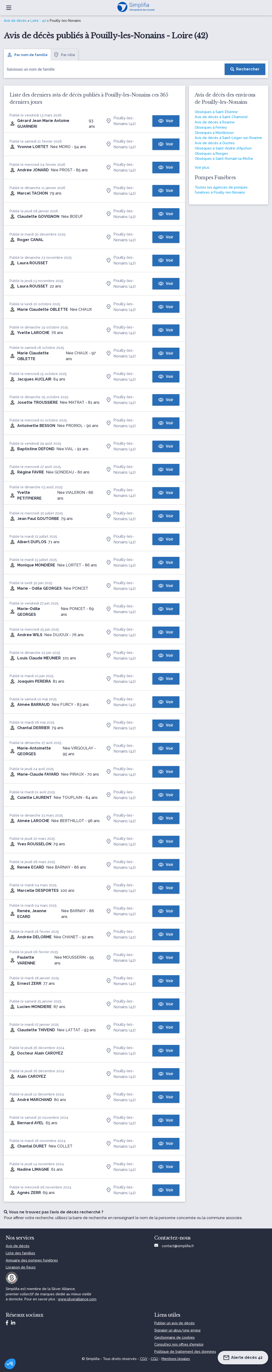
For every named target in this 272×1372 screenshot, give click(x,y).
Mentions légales (175, 1359)
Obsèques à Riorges (211, 153)
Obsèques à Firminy (211, 127)
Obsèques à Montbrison (214, 133)
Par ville (64, 55)
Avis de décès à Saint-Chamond (221, 117)
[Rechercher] (245, 69)
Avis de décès (15, 21)
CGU (154, 1359)
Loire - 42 (38, 21)
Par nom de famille (27, 55)
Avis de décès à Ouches (215, 143)
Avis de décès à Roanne (215, 122)
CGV (143, 1359)
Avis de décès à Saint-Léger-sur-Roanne (228, 138)
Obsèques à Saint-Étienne (216, 112)
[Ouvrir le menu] (8, 7)
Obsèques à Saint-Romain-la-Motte (224, 158)
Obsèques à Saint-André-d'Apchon (223, 148)
